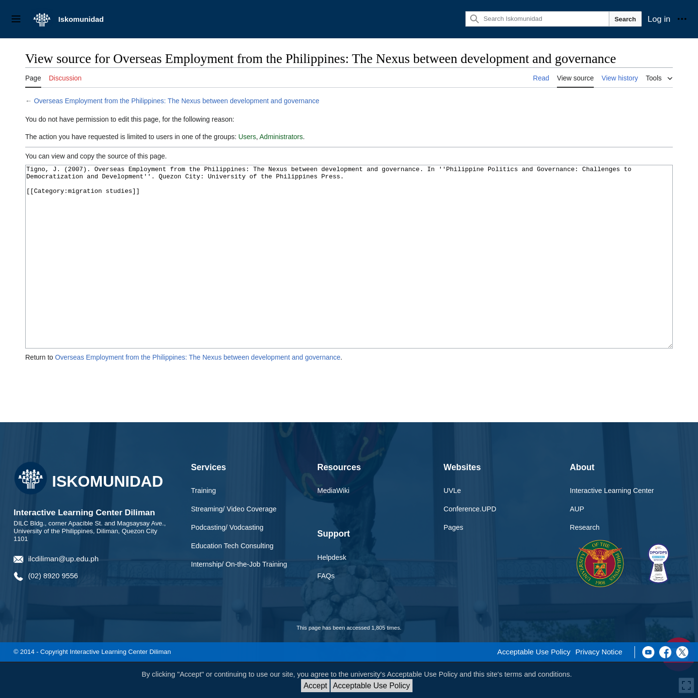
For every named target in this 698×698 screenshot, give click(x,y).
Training (203, 527)
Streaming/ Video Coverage (234, 545)
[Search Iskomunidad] (537, 19)
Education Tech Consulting (232, 582)
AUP (577, 545)
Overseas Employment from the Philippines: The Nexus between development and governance (176, 101)
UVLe (452, 527)
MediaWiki (333, 527)
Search (625, 19)
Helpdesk (332, 594)
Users (247, 137)
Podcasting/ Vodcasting (227, 564)
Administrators (280, 137)
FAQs (326, 612)
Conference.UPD (470, 545)
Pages (453, 564)
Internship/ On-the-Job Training (239, 600)
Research (585, 564)
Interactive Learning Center (612, 527)
